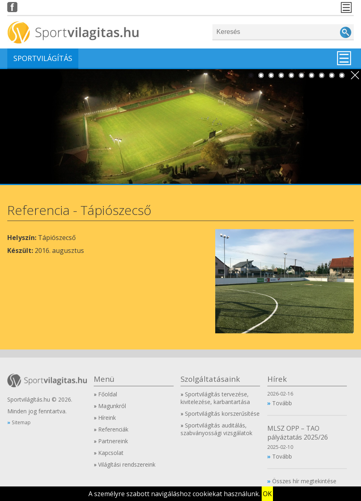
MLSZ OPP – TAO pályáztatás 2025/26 (297, 433)
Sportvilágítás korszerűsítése (222, 413)
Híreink (107, 417)
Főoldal (107, 394)
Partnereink (113, 441)
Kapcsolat (111, 453)
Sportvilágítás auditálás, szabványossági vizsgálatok (216, 429)
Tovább (282, 403)
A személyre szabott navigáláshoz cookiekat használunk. (174, 493)
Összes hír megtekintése (304, 481)
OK (267, 493)
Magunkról (112, 406)
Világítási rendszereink (126, 464)
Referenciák (113, 429)
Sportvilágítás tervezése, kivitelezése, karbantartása (215, 398)
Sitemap (21, 422)
